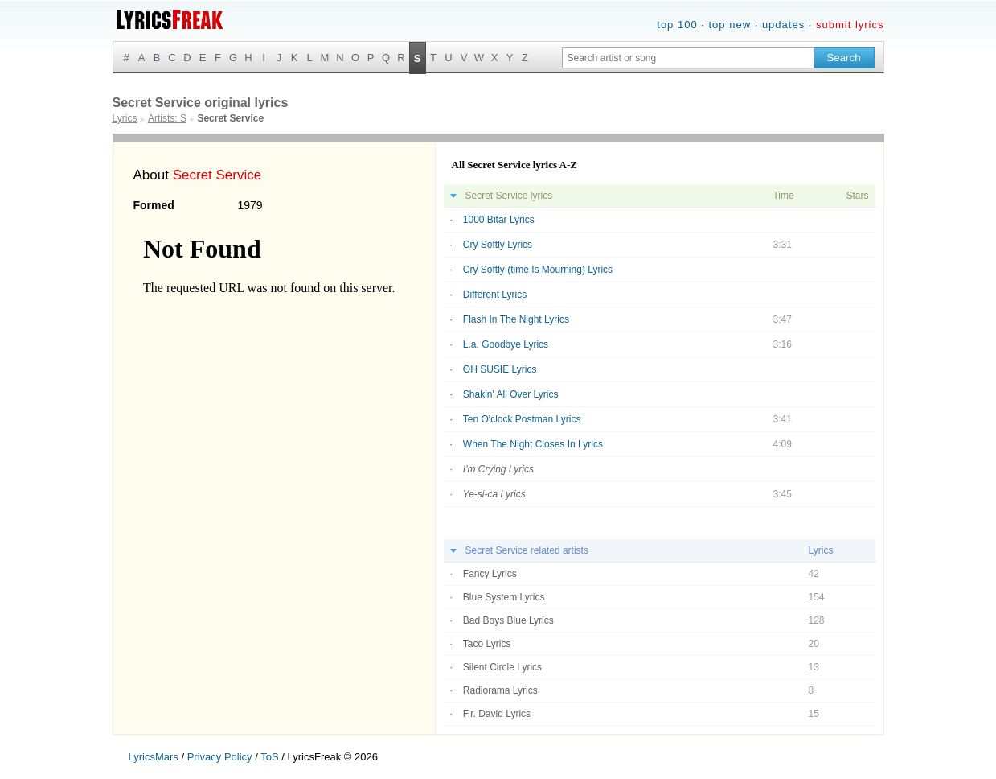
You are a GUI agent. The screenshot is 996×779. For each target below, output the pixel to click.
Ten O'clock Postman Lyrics (522, 419)
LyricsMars (153, 757)
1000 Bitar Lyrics (499, 219)
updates (783, 25)
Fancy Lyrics (490, 573)
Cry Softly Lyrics (497, 244)
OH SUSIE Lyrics (500, 369)
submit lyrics (850, 25)
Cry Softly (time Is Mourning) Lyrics (538, 269)
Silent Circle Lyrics (502, 667)
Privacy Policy (219, 757)
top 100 (677, 25)
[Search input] (688, 57)
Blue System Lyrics (504, 597)
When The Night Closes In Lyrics (533, 444)
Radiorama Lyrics (500, 690)
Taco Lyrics (487, 643)
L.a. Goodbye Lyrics (505, 344)
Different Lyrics (495, 294)
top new (729, 25)
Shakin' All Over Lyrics (511, 394)
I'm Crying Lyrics (498, 469)
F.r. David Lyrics (497, 713)
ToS (269, 757)
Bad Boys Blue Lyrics (508, 620)
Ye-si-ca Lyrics (494, 494)
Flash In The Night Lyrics (516, 319)
